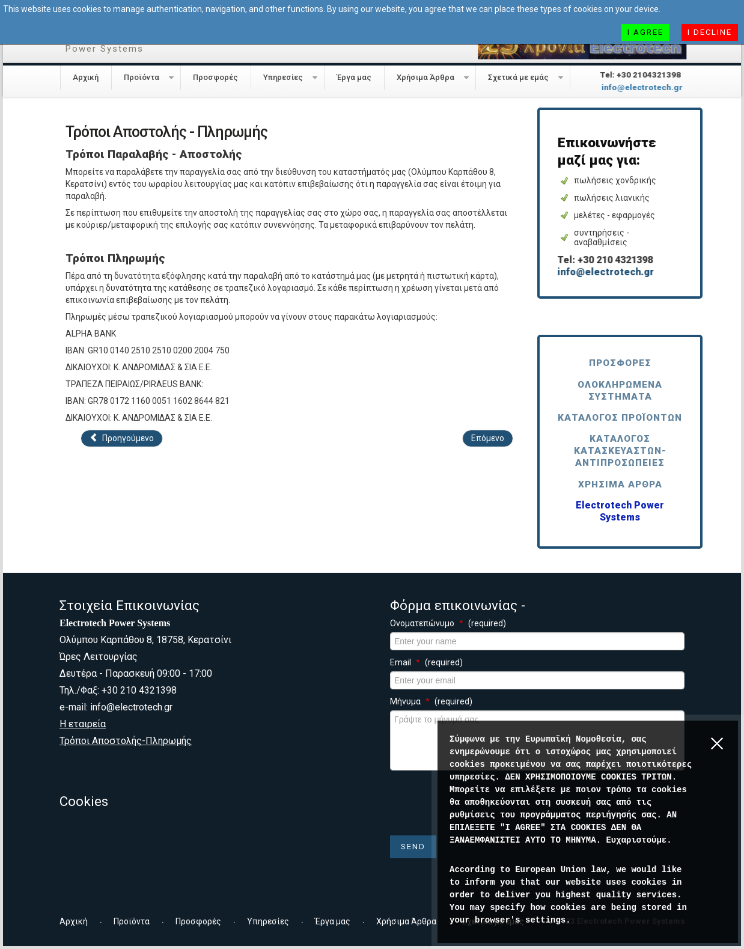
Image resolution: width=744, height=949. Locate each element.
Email (426, 662)
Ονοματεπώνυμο (448, 623)
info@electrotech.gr (637, 87)
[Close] (720, 752)
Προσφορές (215, 77)
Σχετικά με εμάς (518, 77)
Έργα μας (354, 77)
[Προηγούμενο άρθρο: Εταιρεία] (122, 438)
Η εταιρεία (82, 724)
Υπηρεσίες (283, 77)
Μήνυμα (431, 701)
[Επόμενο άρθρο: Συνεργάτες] (487, 438)
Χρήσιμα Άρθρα (425, 77)
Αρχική (86, 77)
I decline (710, 32)
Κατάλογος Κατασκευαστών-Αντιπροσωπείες (620, 450)
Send (413, 846)
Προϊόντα (141, 77)
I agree (645, 32)
